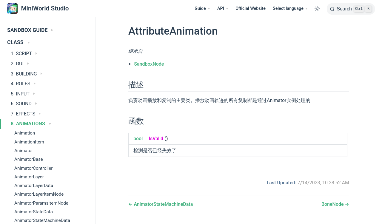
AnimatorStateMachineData (163, 204)
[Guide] (202, 8)
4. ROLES (23, 83)
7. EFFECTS (26, 114)
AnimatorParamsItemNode (41, 203)
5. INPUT (23, 94)
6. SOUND (24, 103)
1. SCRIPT (24, 53)
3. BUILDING (26, 74)
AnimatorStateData (33, 211)
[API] (222, 8)
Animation (24, 133)
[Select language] (290, 8)
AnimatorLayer (29, 177)
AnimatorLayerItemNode (39, 194)
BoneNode (333, 204)
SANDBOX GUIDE (30, 30)
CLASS (18, 42)
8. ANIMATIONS (31, 123)
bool (138, 138)
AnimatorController (33, 168)
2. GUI (20, 64)
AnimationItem (29, 142)
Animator (23, 150)
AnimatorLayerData (33, 185)
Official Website (250, 8)
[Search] (351, 9)
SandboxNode (149, 64)
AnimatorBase (28, 159)
